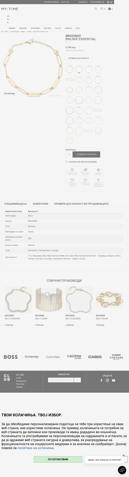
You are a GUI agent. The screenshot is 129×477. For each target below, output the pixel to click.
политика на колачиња (36, 448)
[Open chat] (122, 470)
